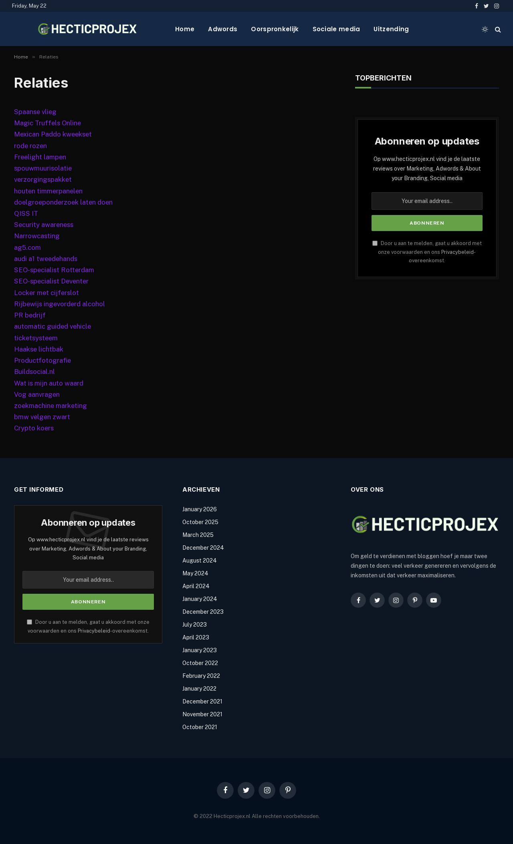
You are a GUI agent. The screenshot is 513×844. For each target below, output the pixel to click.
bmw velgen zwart (42, 417)
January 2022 (199, 688)
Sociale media (336, 29)
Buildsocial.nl (34, 372)
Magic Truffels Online (47, 123)
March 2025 (198, 535)
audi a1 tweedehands (45, 259)
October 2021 (199, 727)
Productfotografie (42, 360)
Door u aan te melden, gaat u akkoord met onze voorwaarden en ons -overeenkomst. (427, 251)
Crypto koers (34, 428)
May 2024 (195, 573)
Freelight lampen (40, 157)
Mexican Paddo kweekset (53, 134)
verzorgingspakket (43, 179)
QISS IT (26, 213)
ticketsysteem (36, 338)
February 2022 (201, 676)
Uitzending (391, 29)
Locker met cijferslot (46, 293)
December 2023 (203, 612)
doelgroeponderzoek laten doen (63, 202)
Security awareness (43, 225)
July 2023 (194, 624)
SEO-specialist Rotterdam (54, 270)
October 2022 (200, 663)
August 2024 (199, 560)
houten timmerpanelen (48, 191)
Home (184, 29)
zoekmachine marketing (50, 406)
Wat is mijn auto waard (48, 383)
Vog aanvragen (37, 394)
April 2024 (196, 586)
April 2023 (195, 637)
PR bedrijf (30, 315)
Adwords (222, 29)
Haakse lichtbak (38, 349)
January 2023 (199, 650)
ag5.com (27, 247)
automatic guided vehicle (52, 326)
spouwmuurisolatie (43, 168)
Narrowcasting (37, 236)
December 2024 (203, 548)
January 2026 (199, 509)
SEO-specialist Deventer (51, 281)
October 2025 (200, 522)
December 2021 (202, 701)
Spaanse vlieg (35, 112)
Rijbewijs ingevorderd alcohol (59, 304)
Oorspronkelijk (275, 29)
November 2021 (202, 714)
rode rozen (30, 146)
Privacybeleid (457, 252)
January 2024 (199, 599)
